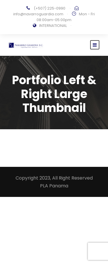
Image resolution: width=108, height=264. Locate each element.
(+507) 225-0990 (49, 8)
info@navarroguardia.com (38, 14)
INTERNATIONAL (53, 25)
